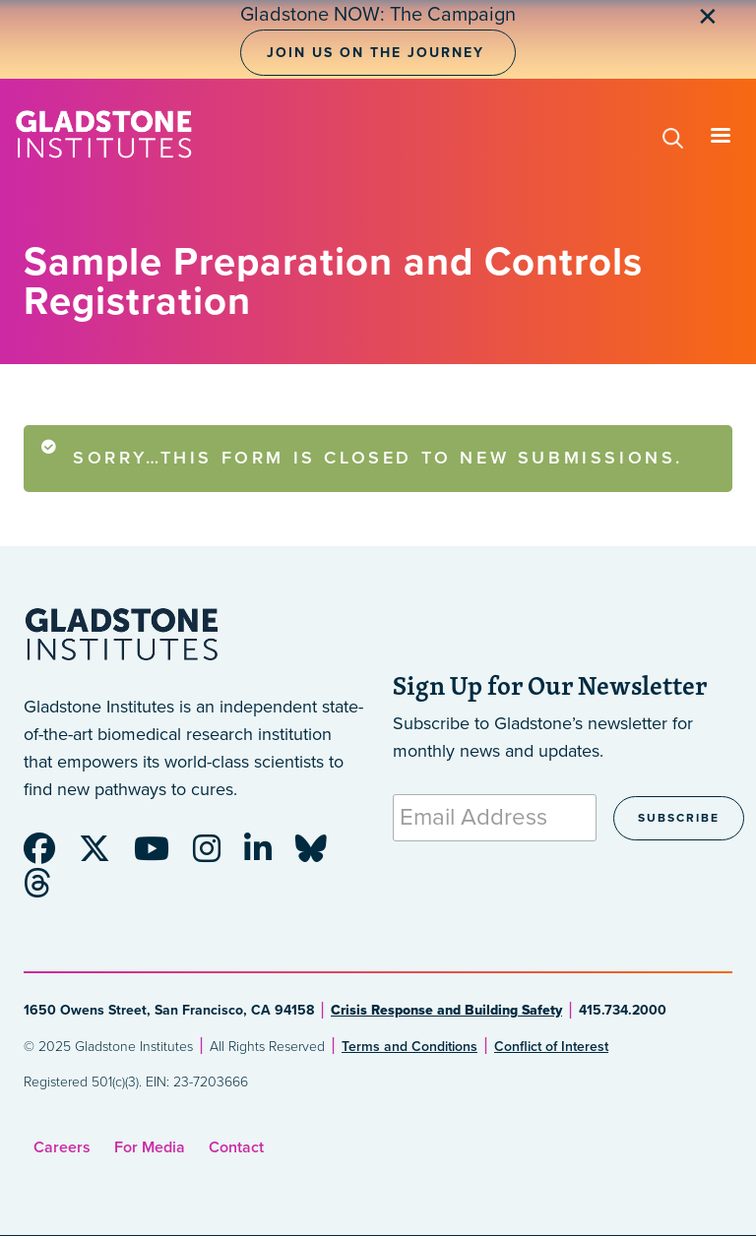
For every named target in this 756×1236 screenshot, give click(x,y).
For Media (149, 1147)
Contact (236, 1147)
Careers (62, 1147)
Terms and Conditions (409, 1046)
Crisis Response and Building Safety (446, 1010)
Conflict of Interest (551, 1046)
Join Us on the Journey (375, 52)
